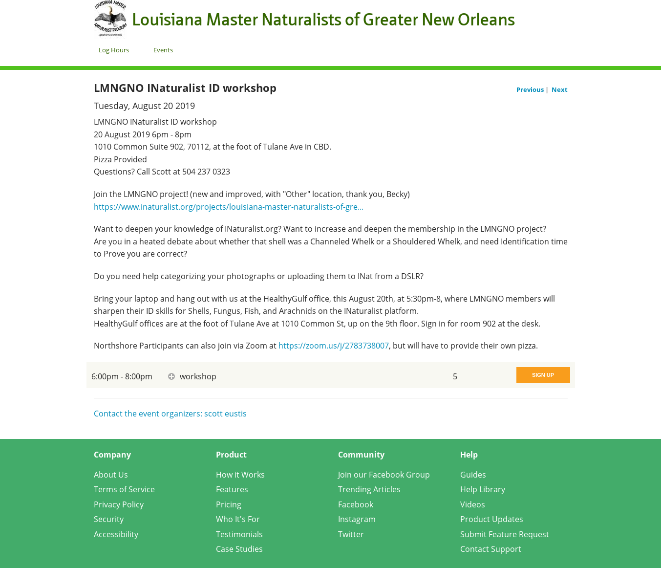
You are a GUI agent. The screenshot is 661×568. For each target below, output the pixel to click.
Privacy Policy (119, 504)
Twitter (351, 534)
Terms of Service (124, 489)
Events (163, 49)
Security (109, 519)
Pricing (228, 504)
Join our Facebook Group (384, 474)
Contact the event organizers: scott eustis (170, 413)
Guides (473, 474)
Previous (530, 89)
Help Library (482, 489)
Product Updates (491, 519)
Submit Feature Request (504, 534)
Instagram (357, 519)
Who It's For (238, 519)
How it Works (240, 474)
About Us (111, 474)
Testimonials (239, 534)
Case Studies (239, 549)
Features (232, 489)
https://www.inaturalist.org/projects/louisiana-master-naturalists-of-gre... (228, 206)
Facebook (355, 504)
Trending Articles (369, 489)
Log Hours (114, 49)
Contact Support (490, 549)
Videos (472, 504)
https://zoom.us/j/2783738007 (333, 345)
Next (560, 89)
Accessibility (116, 534)
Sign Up (543, 375)
